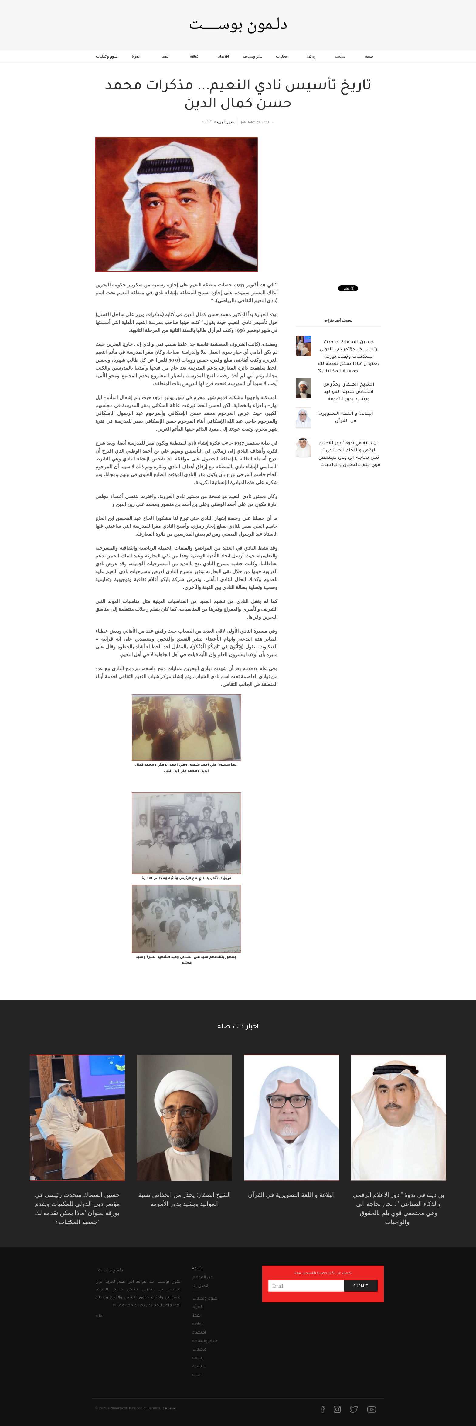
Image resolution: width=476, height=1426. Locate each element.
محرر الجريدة (224, 121)
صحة (369, 56)
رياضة (310, 56)
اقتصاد (223, 56)
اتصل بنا (200, 1285)
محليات (282, 56)
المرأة (136, 56)
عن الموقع (202, 1277)
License (169, 1407)
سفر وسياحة (252, 56)
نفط (165, 56)
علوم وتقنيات (107, 56)
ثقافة (194, 56)
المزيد (99, 1316)
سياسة (340, 56)
